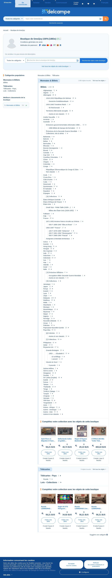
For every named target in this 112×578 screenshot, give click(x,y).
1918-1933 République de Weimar (58, 96)
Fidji (44, 213)
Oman (45, 321)
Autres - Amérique (49, 407)
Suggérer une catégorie (98, 532)
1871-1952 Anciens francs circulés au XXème (62, 219)
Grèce (45, 239)
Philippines (47, 340)
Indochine (46, 253)
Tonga (45, 387)
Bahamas (46, 134)
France (45, 216)
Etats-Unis (47, 202)
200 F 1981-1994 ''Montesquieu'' (60, 231)
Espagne (46, 191)
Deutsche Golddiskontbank (58, 99)
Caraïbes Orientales (50, 155)
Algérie (45, 90)
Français (106, 2)
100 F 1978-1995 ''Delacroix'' (59, 228)
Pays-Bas (46, 327)
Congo (45, 164)
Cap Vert (46, 152)
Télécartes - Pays (9, 86)
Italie (45, 267)
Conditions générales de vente (31, 40)
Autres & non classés (56, 111)
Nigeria (46, 314)
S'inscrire (7, 2)
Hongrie (46, 246)
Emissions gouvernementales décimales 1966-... (63, 122)
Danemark (47, 182)
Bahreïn (46, 136)
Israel (45, 264)
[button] (100, 16)
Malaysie (46, 295)
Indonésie (46, 255)
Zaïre (45, 403)
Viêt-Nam (46, 398)
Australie (46, 119)
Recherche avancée (56, 20)
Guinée (46, 242)
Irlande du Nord (51, 360)
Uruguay (46, 393)
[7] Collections (51, 337)
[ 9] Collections (51, 194)
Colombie (46, 162)
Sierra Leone (48, 368)
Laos (45, 291)
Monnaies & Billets (11, 77)
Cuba (45, 179)
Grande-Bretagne (52, 348)
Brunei (45, 148)
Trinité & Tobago (49, 389)
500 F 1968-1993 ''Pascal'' (58, 233)
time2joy (38, 36)
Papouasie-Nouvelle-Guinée (53, 325)
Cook (45, 172)
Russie (45, 477)
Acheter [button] (36, 2)
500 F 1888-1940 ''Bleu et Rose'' (60, 222)
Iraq (44, 260)
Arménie (46, 117)
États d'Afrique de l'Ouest (52, 199)
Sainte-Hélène (48, 366)
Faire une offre (48, 450)
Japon (45, 284)
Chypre (46, 159)
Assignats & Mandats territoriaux (58, 236)
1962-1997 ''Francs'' (53, 225)
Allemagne (47, 93)
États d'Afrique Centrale (52, 197)
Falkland (46, 211)
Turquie (46, 391)
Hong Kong (47, 244)
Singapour (47, 370)
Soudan (46, 373)
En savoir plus (47, 575)
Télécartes (7, 84)
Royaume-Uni (48, 345)
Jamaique (46, 282)
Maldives (46, 298)
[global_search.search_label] (63, 16)
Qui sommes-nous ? (10, 553)
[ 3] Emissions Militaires (54, 270)
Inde (44, 251)
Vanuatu (46, 396)
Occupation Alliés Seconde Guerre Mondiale (65, 273)
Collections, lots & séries (55, 131)
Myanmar (46, 309)
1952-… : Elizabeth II (56, 351)
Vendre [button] (45, 2)
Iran (44, 258)
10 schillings (56, 354)
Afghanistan (47, 88)
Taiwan (45, 382)
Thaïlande (47, 384)
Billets (5, 80)
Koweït (45, 289)
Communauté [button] (57, 2)
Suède (45, 377)
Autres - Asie (48, 409)
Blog (34, 553)
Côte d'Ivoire (47, 177)
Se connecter (23, 2)
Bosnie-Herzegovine (50, 146)
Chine (45, 157)
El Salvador (47, 186)
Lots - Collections (9, 88)
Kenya (45, 286)
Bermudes (47, 141)
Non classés (50, 169)
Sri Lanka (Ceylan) (50, 375)
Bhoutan (46, 143)
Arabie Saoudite (49, 115)
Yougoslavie (47, 400)
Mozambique (48, 307)
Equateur (46, 189)
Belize (45, 139)
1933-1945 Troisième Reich (56, 102)
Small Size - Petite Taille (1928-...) (58, 205)
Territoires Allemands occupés (57, 108)
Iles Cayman (47, 248)
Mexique (46, 305)
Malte (45, 300)
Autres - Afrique (49, 405)
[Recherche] (53, 58)
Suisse (45, 380)
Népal (45, 311)
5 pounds (52, 363)
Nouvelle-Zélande (49, 318)
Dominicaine (47, 184)
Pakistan (46, 323)
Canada (46, 150)
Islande (46, 262)
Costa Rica (47, 175)
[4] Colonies (50, 331)
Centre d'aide (64, 553)
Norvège (46, 316)
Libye (45, 293)
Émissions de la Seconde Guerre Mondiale (61, 129)
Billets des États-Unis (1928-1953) (61, 208)
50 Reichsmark (54, 105)
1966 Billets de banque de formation (62, 126)
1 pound (54, 356)
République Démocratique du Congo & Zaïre (62, 167)
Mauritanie (47, 302)
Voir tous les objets (99, 78)
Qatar (45, 342)
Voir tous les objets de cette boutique (56, 64)
